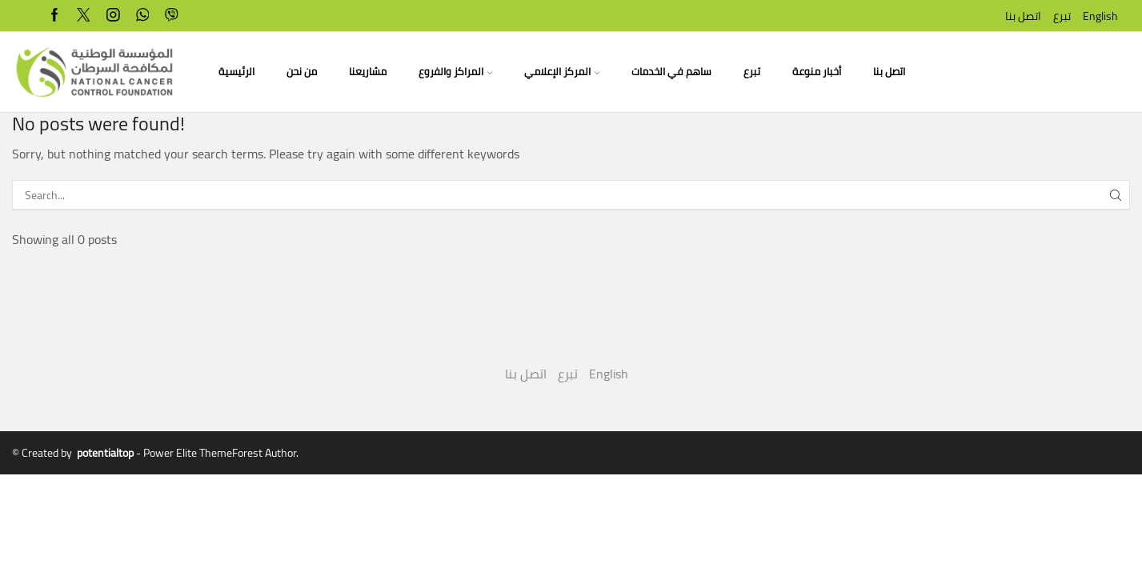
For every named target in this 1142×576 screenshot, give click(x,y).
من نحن (302, 71)
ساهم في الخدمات (671, 71)
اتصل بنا (1023, 16)
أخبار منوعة (816, 71)
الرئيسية (236, 71)
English (1100, 16)
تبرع (1062, 16)
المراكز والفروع (455, 71)
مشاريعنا (368, 71)
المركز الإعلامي (561, 71)
